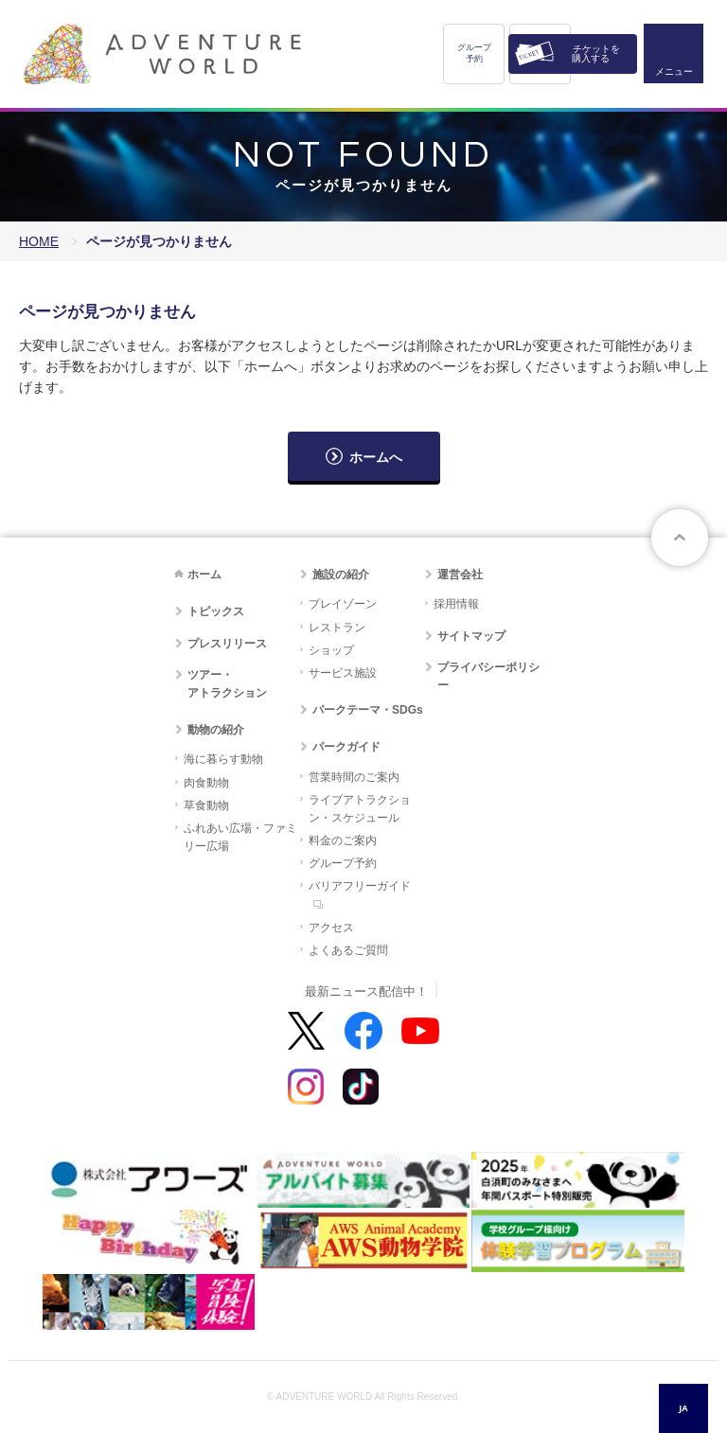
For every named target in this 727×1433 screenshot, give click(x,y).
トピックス (215, 611)
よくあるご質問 (348, 950)
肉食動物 (206, 782)
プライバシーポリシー (488, 676)
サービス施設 (343, 673)
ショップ (331, 650)
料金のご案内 (343, 840)
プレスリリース (227, 643)
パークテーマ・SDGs (367, 709)
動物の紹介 (215, 729)
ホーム (204, 574)
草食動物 (206, 805)
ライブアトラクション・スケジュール (360, 808)
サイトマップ (471, 636)
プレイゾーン (343, 603)
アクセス (331, 927)
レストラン (337, 627)
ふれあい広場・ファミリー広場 (240, 837)
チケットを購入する (596, 53)
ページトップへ (679, 537)
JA (683, 1408)
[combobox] (683, 1408)
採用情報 (456, 603)
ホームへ (375, 457)
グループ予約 (474, 53)
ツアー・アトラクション (227, 683)
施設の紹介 (340, 574)
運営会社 (460, 574)
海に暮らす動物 (223, 759)
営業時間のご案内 (354, 777)
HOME (39, 241)
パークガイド (346, 746)
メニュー (674, 71)
